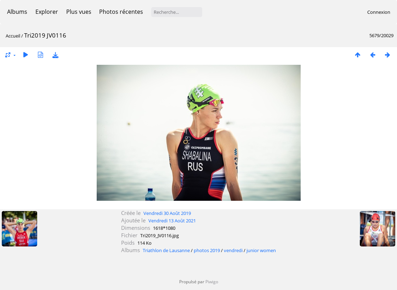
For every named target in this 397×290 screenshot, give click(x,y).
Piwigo (211, 282)
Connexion (378, 12)
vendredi (233, 250)
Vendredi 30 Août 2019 (167, 213)
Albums (17, 12)
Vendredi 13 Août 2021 (172, 220)
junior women (261, 250)
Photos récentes (121, 12)
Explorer (46, 12)
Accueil (13, 36)
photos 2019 (207, 250)
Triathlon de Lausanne (166, 250)
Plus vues (78, 12)
